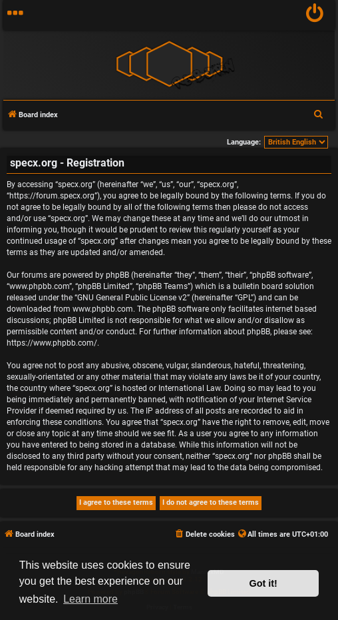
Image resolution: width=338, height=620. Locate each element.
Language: (244, 142)
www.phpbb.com (103, 309)
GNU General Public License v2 (132, 297)
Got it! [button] (263, 583)
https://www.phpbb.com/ (52, 343)
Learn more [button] (90, 599)
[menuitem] (315, 15)
